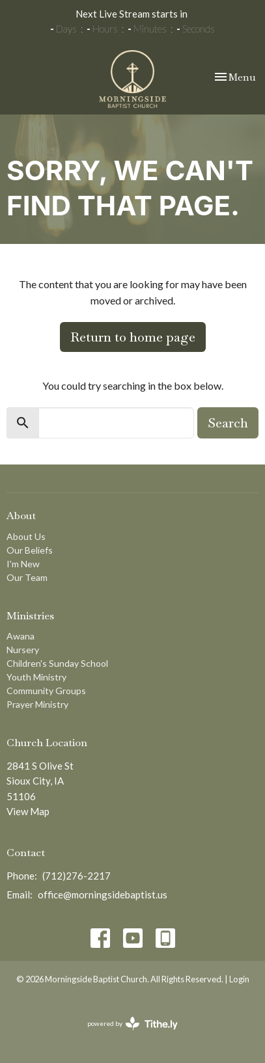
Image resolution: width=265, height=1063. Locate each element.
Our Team (27, 577)
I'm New (23, 563)
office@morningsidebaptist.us (102, 894)
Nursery (23, 649)
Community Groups (46, 690)
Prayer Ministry (37, 704)
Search (228, 422)
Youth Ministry (36, 676)
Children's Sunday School (57, 663)
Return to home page (132, 337)
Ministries (30, 616)
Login (239, 979)
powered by (132, 1023)
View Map (28, 811)
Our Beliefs (30, 550)
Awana (21, 635)
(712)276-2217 (76, 875)
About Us (26, 536)
